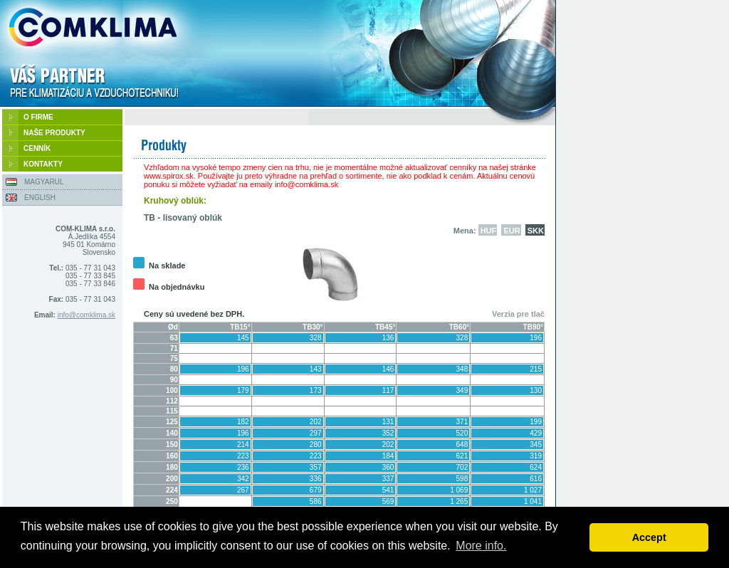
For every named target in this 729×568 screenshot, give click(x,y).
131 (388, 422)
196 (536, 338)
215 (536, 369)
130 (536, 390)
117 (388, 390)
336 (316, 479)
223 (243, 456)
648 (462, 444)
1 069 (459, 490)
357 (316, 467)
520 (462, 433)
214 (243, 444)
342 (243, 479)
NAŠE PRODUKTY (54, 133)
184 (388, 456)
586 (316, 501)
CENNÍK (37, 148)
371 (462, 422)
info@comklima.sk (86, 315)
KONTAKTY (43, 164)
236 (243, 467)
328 (316, 338)
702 (462, 467)
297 (316, 433)
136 (388, 338)
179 (243, 390)
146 (388, 369)
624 (536, 467)
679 (316, 490)
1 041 (533, 501)
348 (462, 369)
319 (536, 456)
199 (536, 422)
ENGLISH (40, 197)
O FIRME (38, 117)
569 (388, 501)
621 (462, 456)
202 (316, 422)
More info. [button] (481, 546)
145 (243, 338)
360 (388, 467)
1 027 (533, 490)
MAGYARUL (43, 182)
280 (316, 444)
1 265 (459, 501)
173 (316, 390)
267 (243, 490)
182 (243, 422)
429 (536, 433)
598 (462, 479)
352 (388, 433)
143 (316, 369)
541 (388, 490)
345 (536, 444)
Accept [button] (649, 537)
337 (388, 479)
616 (536, 479)
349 (462, 390)
